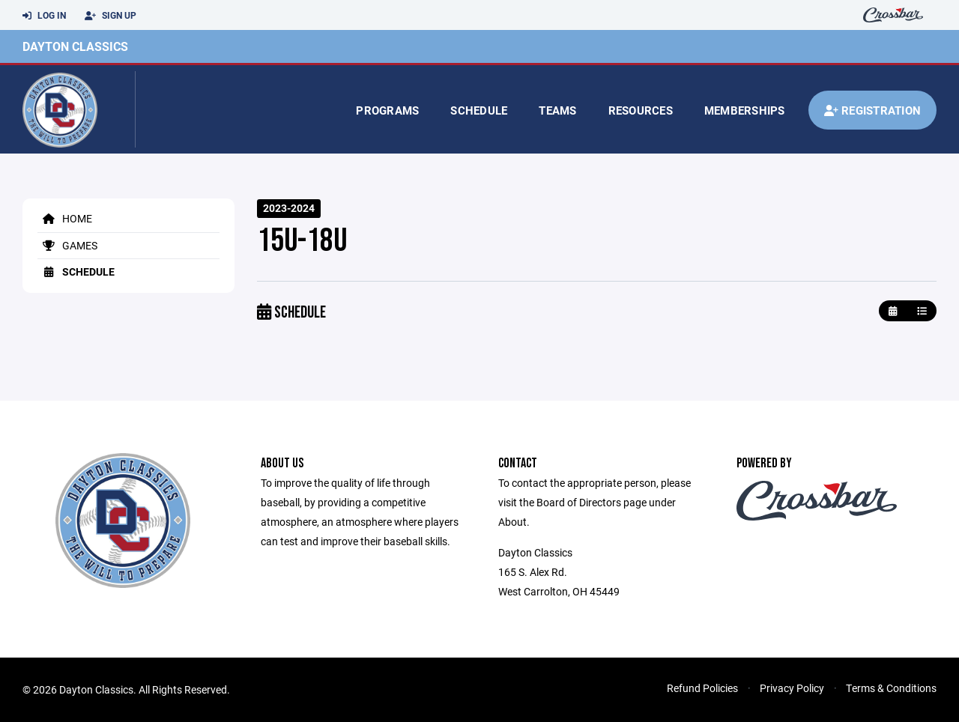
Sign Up (110, 15)
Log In (44, 15)
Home (64, 218)
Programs (387, 110)
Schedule (478, 110)
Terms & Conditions (891, 688)
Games (67, 245)
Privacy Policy (792, 688)
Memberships (744, 110)
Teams (557, 110)
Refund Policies (702, 688)
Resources (640, 110)
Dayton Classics (75, 46)
